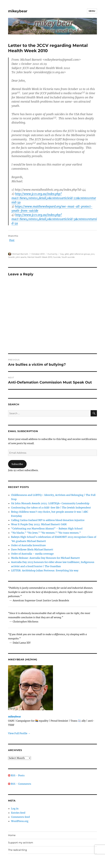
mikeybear (17, 11)
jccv (93, 254)
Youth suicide (68, 257)
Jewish (11, 257)
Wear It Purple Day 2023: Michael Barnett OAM (39, 524)
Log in (15, 808)
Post (12, 240)
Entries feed (18, 812)
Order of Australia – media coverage (32, 553)
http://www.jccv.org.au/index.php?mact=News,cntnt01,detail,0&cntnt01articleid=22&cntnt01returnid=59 (54, 198)
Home (12, 835)
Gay (62, 254)
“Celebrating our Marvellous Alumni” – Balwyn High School (46, 528)
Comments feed (20, 816)
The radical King (17, 850)
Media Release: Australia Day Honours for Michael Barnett (45, 557)
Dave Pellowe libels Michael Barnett (32, 549)
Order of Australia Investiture (28, 545)
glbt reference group (80, 254)
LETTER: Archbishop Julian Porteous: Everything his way (44, 570)
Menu (92, 11)
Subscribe (17, 464)
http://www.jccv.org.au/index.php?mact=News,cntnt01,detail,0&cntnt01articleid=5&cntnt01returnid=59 (54, 219)
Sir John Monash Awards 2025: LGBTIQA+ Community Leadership (50, 503)
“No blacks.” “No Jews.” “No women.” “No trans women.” (46, 532)
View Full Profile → (19, 733)
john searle (21, 257)
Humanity (52, 254)
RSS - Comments (19, 783)
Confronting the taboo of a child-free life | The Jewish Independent (51, 507)
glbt (67, 254)
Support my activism (20, 842)
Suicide (57, 257)
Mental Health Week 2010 (39, 257)
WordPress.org (19, 821)
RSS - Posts (16, 775)
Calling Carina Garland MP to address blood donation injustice (48, 520)
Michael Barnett (20, 254)
